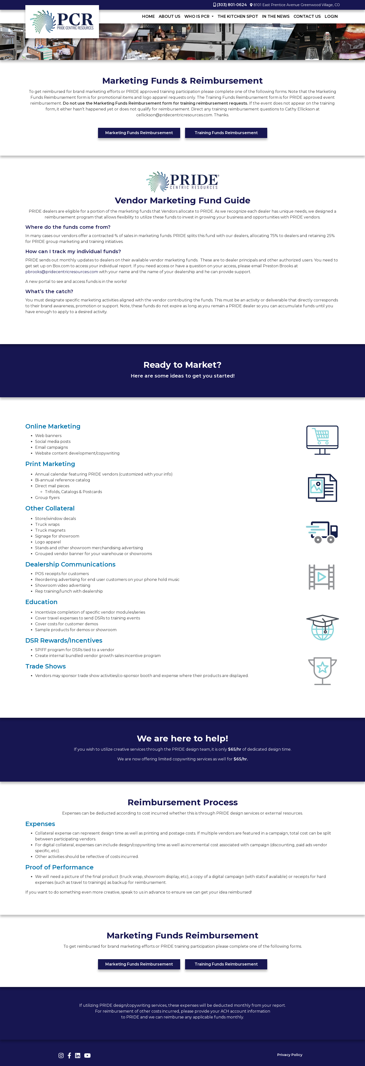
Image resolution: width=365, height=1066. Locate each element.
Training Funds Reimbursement (226, 132)
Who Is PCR (197, 16)
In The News (276, 16)
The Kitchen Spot (237, 16)
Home (148, 16)
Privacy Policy (289, 1055)
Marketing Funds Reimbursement (139, 132)
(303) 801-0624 (232, 4)
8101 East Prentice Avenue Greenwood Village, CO (297, 5)
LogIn (331, 16)
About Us (169, 16)
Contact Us (307, 16)
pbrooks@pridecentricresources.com (61, 271)
